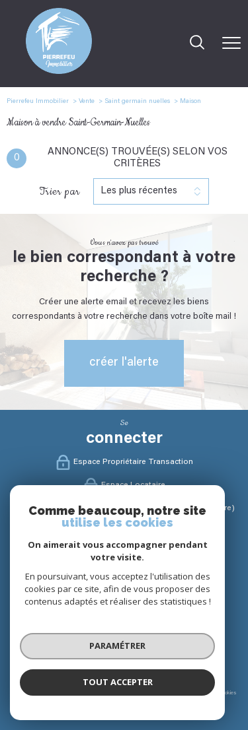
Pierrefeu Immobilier (38, 101)
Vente (87, 101)
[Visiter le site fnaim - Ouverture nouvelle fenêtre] (68, 653)
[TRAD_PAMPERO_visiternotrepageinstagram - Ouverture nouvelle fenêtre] (124, 578)
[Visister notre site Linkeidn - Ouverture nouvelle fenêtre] (152, 578)
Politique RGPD (195, 693)
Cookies (227, 693)
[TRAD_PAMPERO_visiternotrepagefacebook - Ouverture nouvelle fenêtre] (96, 578)
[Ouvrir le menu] (231, 43)
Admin (136, 693)
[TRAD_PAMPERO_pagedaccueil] (59, 72)
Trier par (59, 191)
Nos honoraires (29, 693)
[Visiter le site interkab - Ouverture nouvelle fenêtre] (150, 654)
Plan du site (66, 693)
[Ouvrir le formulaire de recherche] (197, 43)
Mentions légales (104, 693)
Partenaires (160, 693)
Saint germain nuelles (137, 101)
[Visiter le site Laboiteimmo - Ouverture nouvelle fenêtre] (124, 715)
